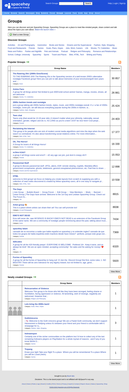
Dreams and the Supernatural (79, 45)
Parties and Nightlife (33, 51)
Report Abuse (85, 384)
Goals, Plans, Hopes (54, 48)
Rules (34, 384)
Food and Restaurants (17, 48)
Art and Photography (26, 45)
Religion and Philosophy (81, 51)
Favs (75, 13)
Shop (91, 13)
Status (93, 384)
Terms (59, 384)
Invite (80, 13)
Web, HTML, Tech (76, 55)
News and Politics (15, 51)
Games (41, 48)
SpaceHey (37, 55)
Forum (52, 13)
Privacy (64, 384)
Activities (11, 45)
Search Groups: (52, 3)
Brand (43, 384)
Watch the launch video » (45, 30)
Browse (14, 13)
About (97, 13)
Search (88, 3)
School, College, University (19, 55)
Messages (30, 13)
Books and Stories (56, 45)
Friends (32, 48)
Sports (46, 55)
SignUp (122, 3)
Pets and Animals (51, 51)
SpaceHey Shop (101, 384)
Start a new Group (19, 34)
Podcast (64, 51)
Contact (76, 384)
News (29, 384)
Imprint (70, 384)
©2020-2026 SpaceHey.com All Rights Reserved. (64, 387)
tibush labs (70, 376)
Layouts (68, 13)
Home (6, 13)
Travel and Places (59, 55)
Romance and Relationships (104, 51)
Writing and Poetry (94, 55)
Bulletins (44, 13)
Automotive (42, 45)
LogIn (115, 3)
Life (86, 48)
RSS (53, 384)
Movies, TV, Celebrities (100, 48)
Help (110, 3)
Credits (48, 384)
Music (114, 48)
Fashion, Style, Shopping (104, 45)
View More (115, 271)
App (85, 13)
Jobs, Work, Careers (74, 48)
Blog (38, 13)
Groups (60, 13)
